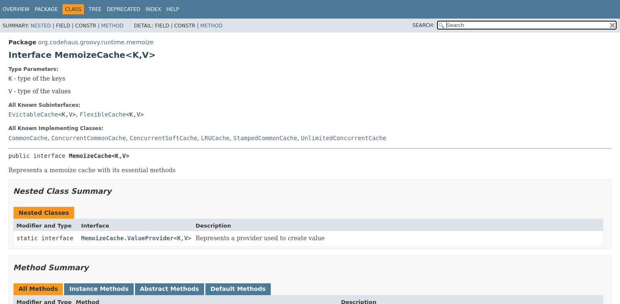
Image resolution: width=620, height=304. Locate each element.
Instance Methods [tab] (98, 288)
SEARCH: (423, 25)
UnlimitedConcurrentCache (343, 138)
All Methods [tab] (38, 288)
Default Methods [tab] (238, 288)
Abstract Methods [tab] (169, 288)
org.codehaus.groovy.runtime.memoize (96, 42)
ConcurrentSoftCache (163, 138)
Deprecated (123, 9)
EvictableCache (33, 114)
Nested (40, 26)
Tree (95, 9)
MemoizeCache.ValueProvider (127, 238)
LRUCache (215, 138)
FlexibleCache (103, 114)
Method (112, 26)
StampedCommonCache (265, 138)
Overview (16, 9)
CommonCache (28, 138)
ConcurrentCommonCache (88, 138)
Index (154, 9)
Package (46, 9)
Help (172, 9)
